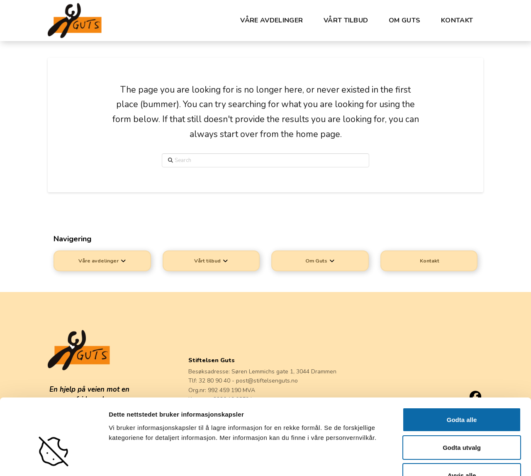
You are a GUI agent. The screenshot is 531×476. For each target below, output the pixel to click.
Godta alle (462, 365)
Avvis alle (462, 420)
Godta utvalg (462, 393)
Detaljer (430, 459)
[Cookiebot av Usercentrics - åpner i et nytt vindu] (53, 460)
